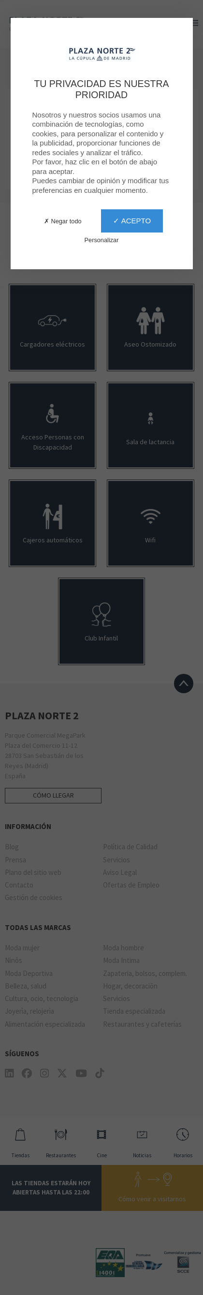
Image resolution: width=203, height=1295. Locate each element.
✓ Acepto (132, 221)
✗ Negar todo (63, 221)
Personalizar (102, 240)
